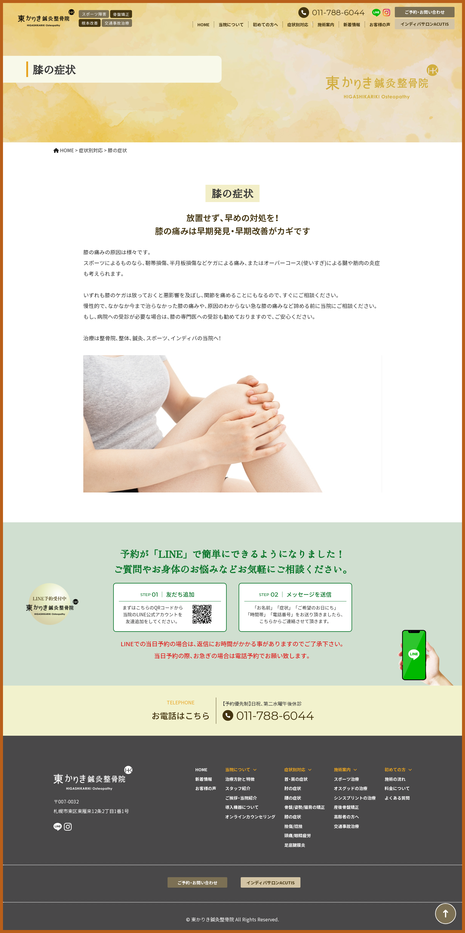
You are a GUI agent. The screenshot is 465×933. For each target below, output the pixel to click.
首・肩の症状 (296, 779)
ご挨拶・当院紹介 (241, 798)
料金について (397, 788)
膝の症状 (292, 817)
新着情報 (351, 24)
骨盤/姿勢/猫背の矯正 (304, 807)
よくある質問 (397, 798)
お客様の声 (379, 24)
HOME (203, 24)
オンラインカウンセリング (250, 817)
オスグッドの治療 (350, 788)
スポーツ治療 (346, 779)
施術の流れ (395, 779)
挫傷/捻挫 (293, 826)
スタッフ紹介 (237, 788)
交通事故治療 (346, 826)
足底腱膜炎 (294, 845)
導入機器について (242, 807)
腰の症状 (292, 798)
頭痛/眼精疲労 (297, 835)
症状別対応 (297, 24)
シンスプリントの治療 (355, 798)
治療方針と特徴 (239, 779)
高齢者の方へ (346, 817)
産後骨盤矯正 (346, 807)
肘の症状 (292, 788)
